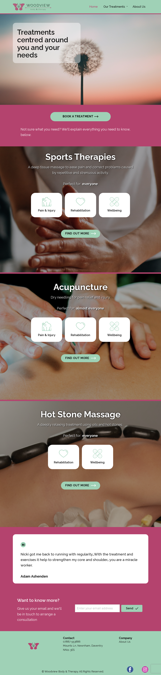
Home (93, 6)
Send (131, 608)
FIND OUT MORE (80, 233)
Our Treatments (114, 6)
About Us (139, 6)
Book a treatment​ (80, 116)
